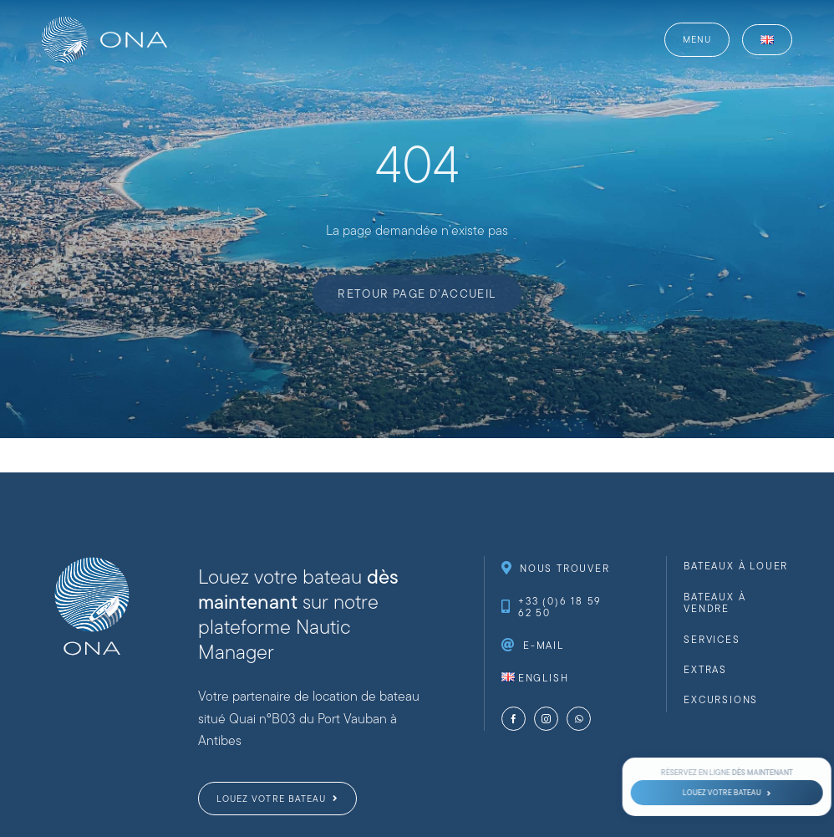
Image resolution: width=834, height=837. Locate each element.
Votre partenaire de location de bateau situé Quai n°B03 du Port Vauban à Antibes (309, 718)
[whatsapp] (579, 719)
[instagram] (546, 719)
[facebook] (513, 719)
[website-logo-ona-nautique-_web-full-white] (104, 23)
